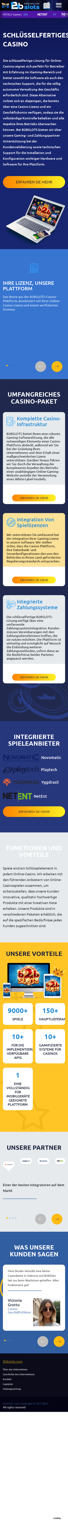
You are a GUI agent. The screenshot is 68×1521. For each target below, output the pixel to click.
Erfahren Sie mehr (34, 182)
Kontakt (7, 1379)
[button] (40, 366)
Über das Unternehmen (15, 1369)
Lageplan (8, 1384)
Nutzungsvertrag (12, 1389)
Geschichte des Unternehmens (19, 1374)
